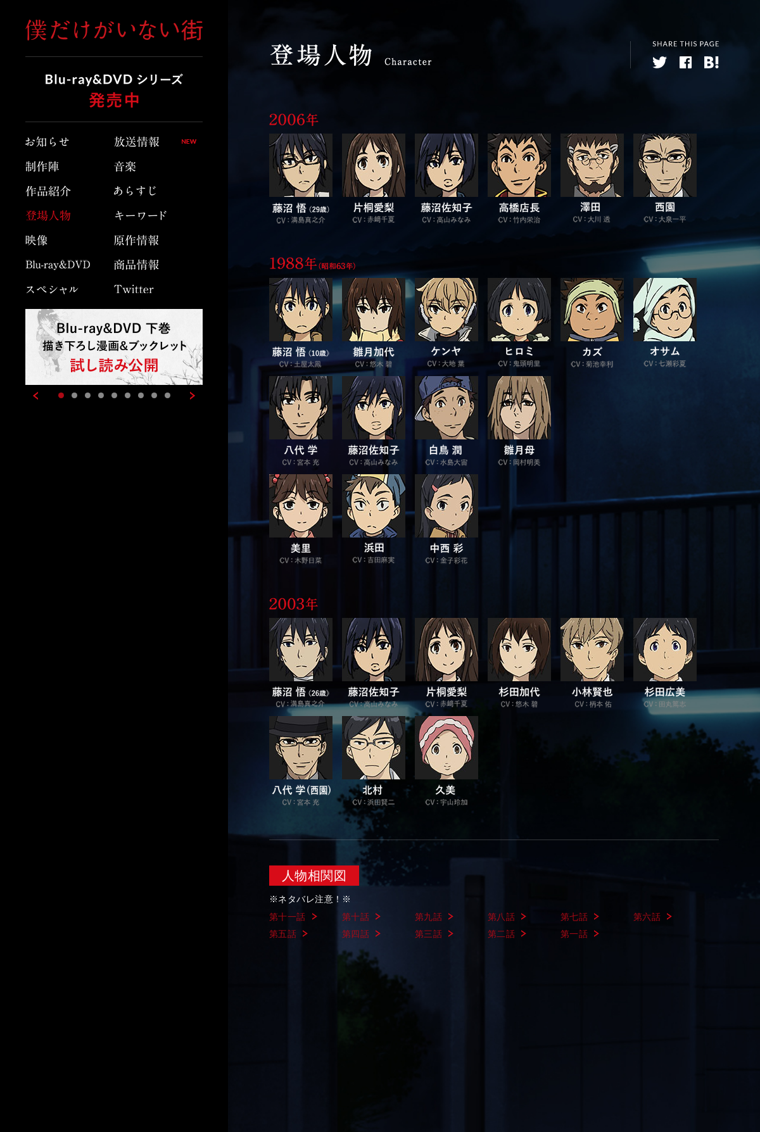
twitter (659, 62)
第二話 (501, 934)
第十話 (355, 917)
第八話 (501, 917)
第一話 (574, 934)
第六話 (647, 917)
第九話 (428, 917)
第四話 (355, 934)
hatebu (711, 62)
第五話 (282, 934)
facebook (685, 62)
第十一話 (287, 917)
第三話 (428, 934)
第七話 (574, 917)
